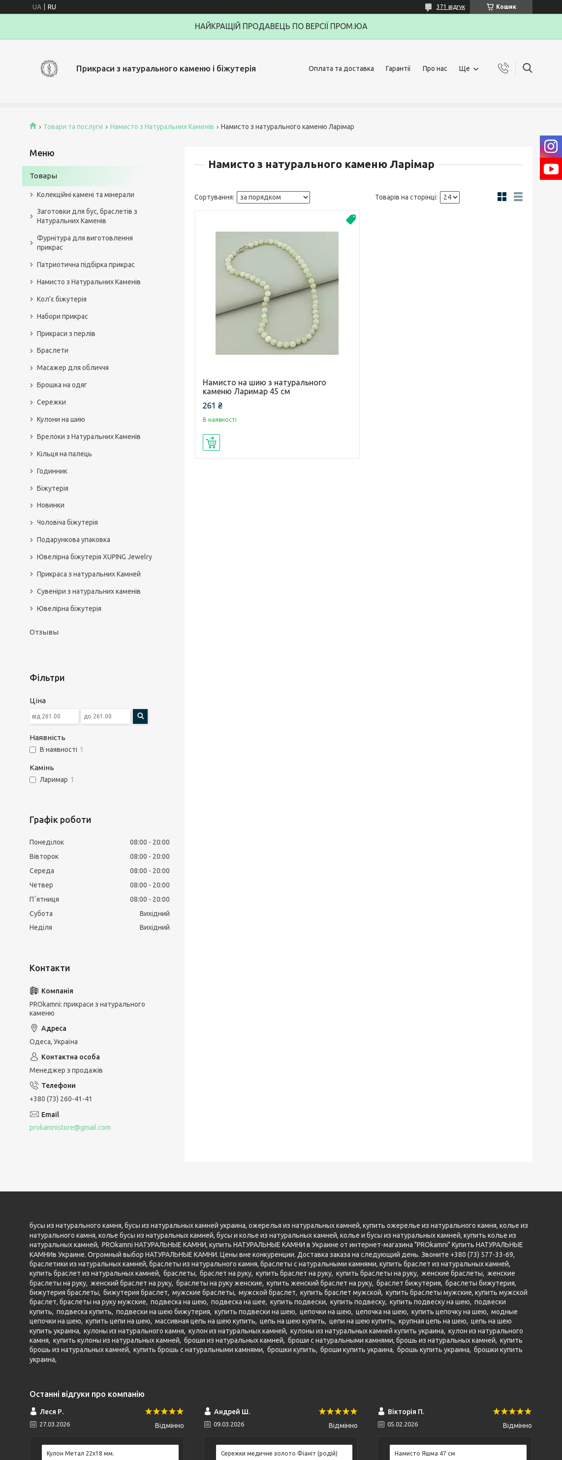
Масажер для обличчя (73, 368)
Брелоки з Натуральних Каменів (89, 437)
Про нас (435, 68)
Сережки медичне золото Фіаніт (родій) (279, 1453)
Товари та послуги (73, 127)
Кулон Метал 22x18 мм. (80, 1453)
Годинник (52, 471)
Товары (43, 175)
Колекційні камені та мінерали (85, 195)
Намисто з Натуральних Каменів (162, 127)
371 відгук (451, 6)
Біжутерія (52, 488)
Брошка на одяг (62, 385)
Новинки (50, 505)
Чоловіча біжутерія (67, 522)
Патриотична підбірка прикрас (86, 265)
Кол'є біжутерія (62, 299)
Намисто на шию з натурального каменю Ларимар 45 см (264, 387)
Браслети (52, 350)
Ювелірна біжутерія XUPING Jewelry (94, 557)
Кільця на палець (64, 454)
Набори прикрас (62, 316)
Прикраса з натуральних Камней (89, 574)
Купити (211, 442)
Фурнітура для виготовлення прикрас (85, 242)
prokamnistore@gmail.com (70, 1127)
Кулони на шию (61, 419)
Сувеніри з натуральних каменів (89, 591)
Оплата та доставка (341, 68)
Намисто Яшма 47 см (425, 1453)
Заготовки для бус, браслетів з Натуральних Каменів (87, 216)
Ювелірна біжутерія (69, 608)
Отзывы (44, 632)
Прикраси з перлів (66, 334)
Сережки (51, 402)
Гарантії (398, 68)
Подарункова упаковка (73, 539)
